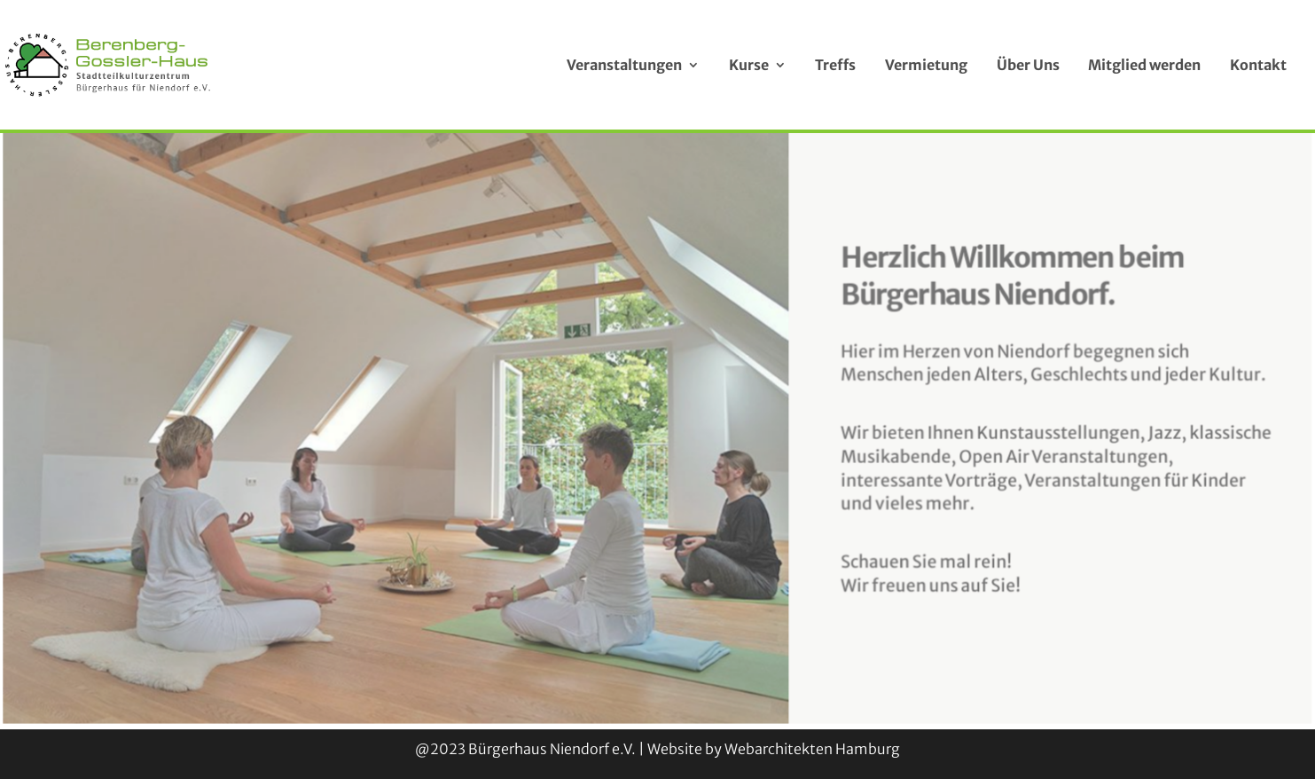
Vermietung (926, 66)
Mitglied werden (1144, 66)
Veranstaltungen (624, 66)
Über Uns (1028, 66)
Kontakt (1258, 66)
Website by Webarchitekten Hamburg (773, 749)
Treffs (835, 66)
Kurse (749, 66)
